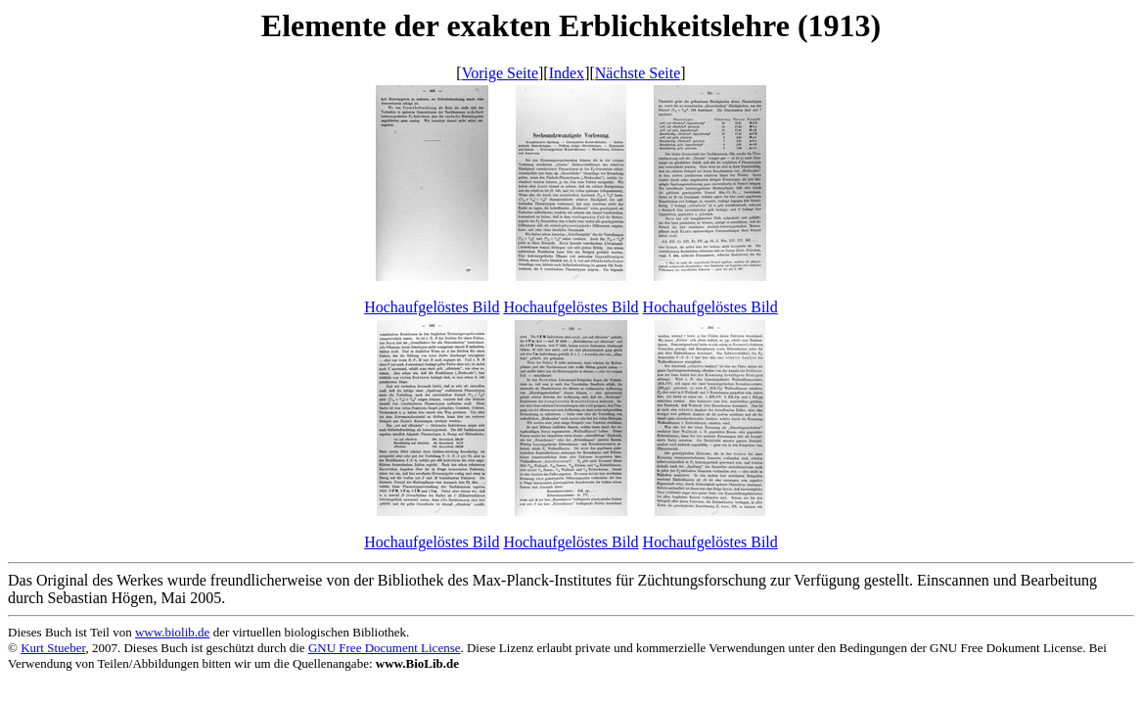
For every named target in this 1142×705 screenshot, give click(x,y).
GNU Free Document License (384, 647)
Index (566, 73)
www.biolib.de (172, 632)
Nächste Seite (638, 73)
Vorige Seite (500, 73)
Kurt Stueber (53, 647)
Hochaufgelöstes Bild (431, 307)
